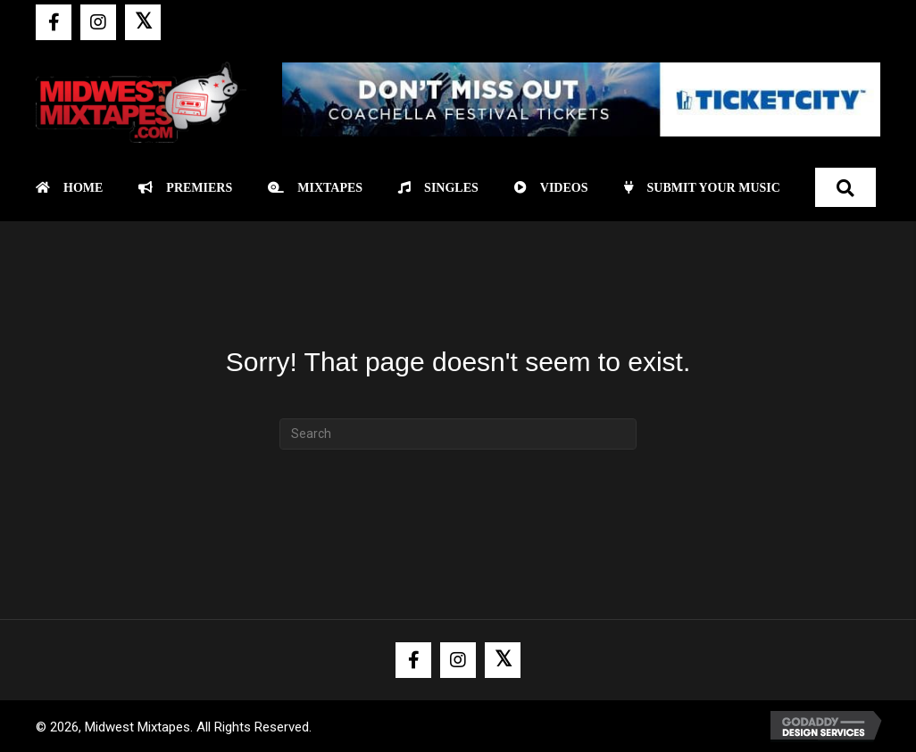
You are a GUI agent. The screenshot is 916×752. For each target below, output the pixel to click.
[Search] (458, 434)
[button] (53, 22)
